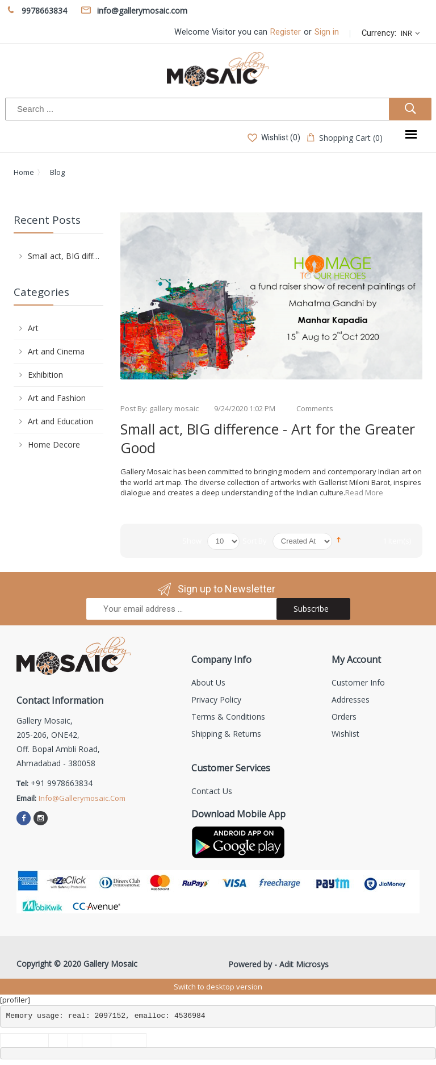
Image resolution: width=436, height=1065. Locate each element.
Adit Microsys (304, 964)
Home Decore (54, 444)
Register (285, 32)
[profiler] (15, 1000)
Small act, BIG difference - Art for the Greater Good (267, 438)
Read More (364, 492)
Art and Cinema (56, 351)
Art (33, 328)
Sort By (254, 541)
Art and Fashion (57, 397)
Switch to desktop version (218, 987)
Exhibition (45, 374)
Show (192, 541)
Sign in (327, 32)
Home (24, 172)
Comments (314, 408)
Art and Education (60, 421)
